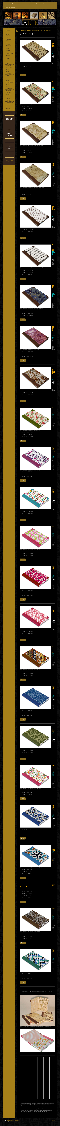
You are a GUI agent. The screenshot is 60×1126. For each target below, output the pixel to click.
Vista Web (53, 1120)
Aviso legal (9, 161)
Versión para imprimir (9, 1120)
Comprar (22, 75)
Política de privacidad (9, 160)
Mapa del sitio (17, 1120)
